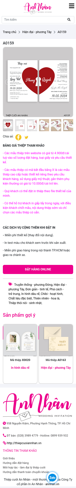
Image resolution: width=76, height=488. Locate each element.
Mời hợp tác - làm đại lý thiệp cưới (24, 467)
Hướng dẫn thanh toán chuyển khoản (26, 472)
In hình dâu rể (30, 294)
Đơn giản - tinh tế (36, 289)
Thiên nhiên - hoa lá (46, 298)
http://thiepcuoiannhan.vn (24, 443)
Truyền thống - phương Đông (33, 285)
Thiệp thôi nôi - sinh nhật (25, 303)
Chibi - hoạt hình (52, 294)
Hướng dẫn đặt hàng (16, 463)
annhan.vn (52, 484)
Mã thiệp (20, 360)
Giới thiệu (9, 458)
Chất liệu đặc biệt (20, 298)
